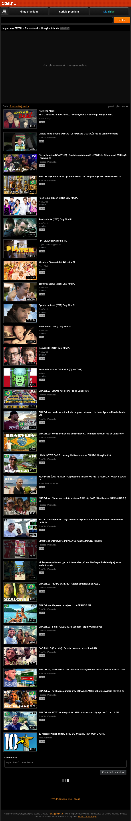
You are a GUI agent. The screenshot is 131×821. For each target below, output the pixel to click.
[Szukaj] (57, 20)
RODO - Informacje (87, 816)
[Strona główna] (9, 3)
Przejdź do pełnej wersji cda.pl (66, 799)
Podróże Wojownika (19, 106)
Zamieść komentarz (113, 772)
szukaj (122, 20)
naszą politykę (56, 813)
